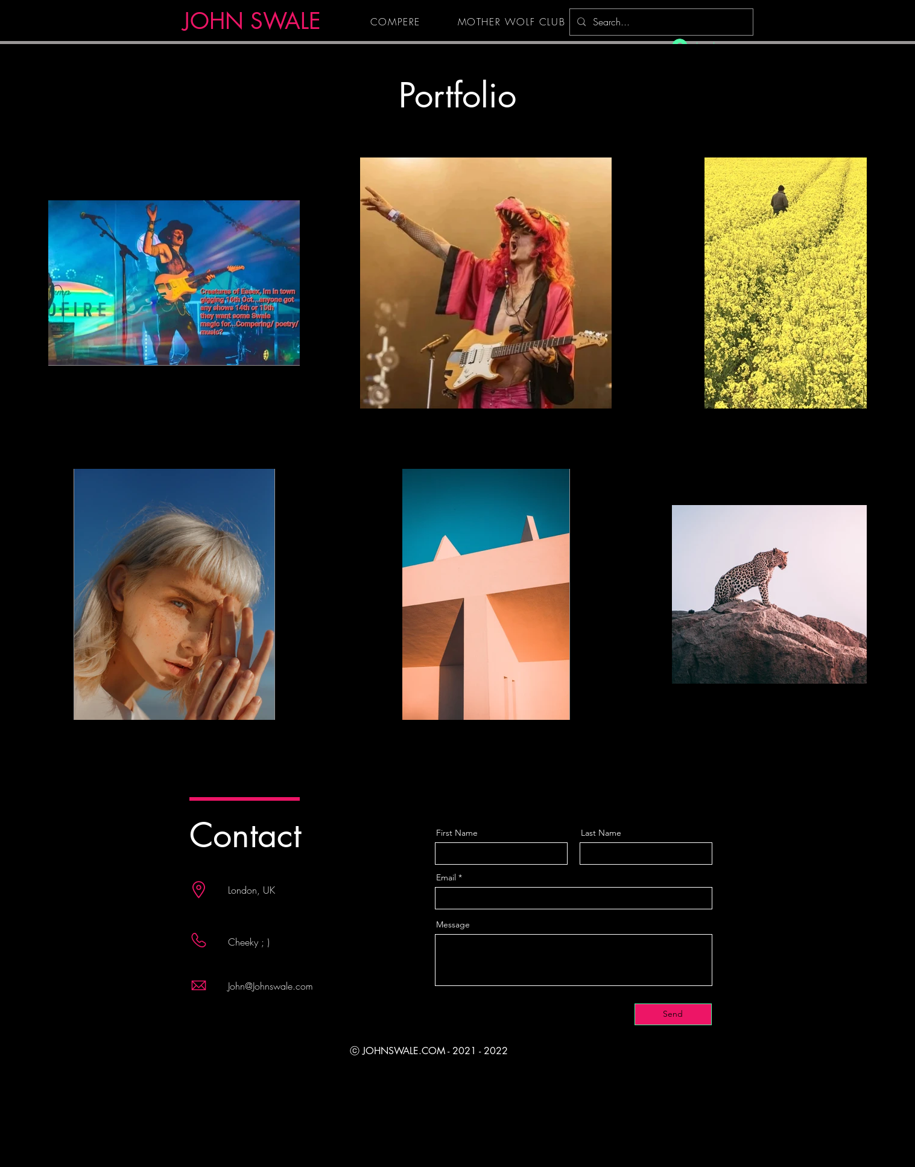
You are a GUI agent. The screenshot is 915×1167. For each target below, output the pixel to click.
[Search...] (660, 22)
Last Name (601, 832)
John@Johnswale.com (270, 986)
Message (453, 924)
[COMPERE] (397, 22)
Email (446, 877)
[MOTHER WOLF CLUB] (513, 22)
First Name (457, 832)
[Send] (673, 1014)
